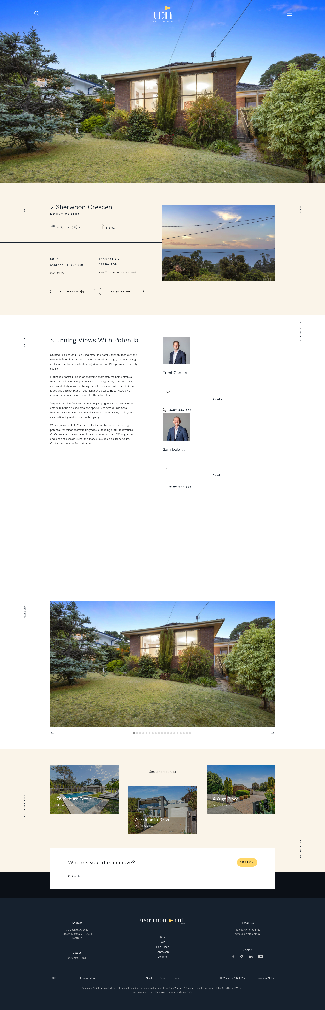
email (217, 397)
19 (190, 733)
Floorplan (68, 291)
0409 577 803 (180, 486)
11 (165, 733)
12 (168, 733)
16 (181, 733)
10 (162, 733)
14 (175, 733)
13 (171, 733)
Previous (52, 732)
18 (187, 733)
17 (184, 733)
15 (178, 733)
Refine (74, 875)
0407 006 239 (180, 409)
